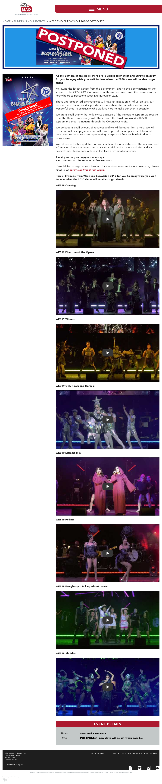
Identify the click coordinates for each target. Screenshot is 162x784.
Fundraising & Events (30, 21)
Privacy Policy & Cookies (145, 754)
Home (7, 21)
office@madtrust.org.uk (14, 765)
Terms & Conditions (121, 754)
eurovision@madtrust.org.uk (87, 170)
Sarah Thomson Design (5, 779)
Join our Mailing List (99, 754)
